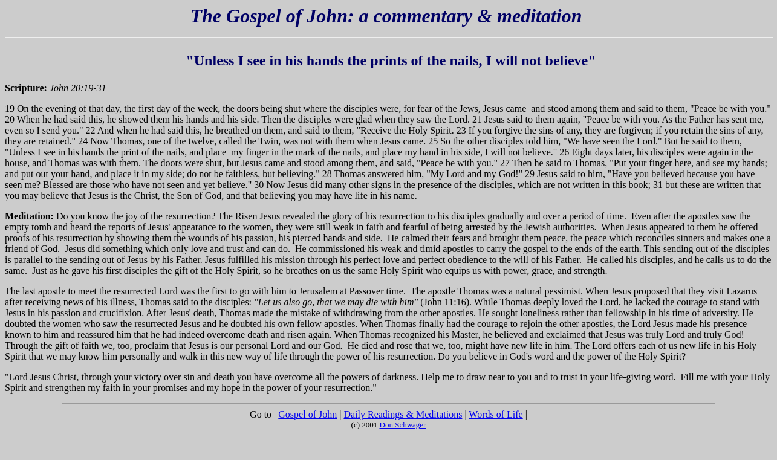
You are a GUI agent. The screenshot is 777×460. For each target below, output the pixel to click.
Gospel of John (307, 414)
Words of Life (495, 414)
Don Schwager (403, 424)
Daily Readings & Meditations (402, 414)
